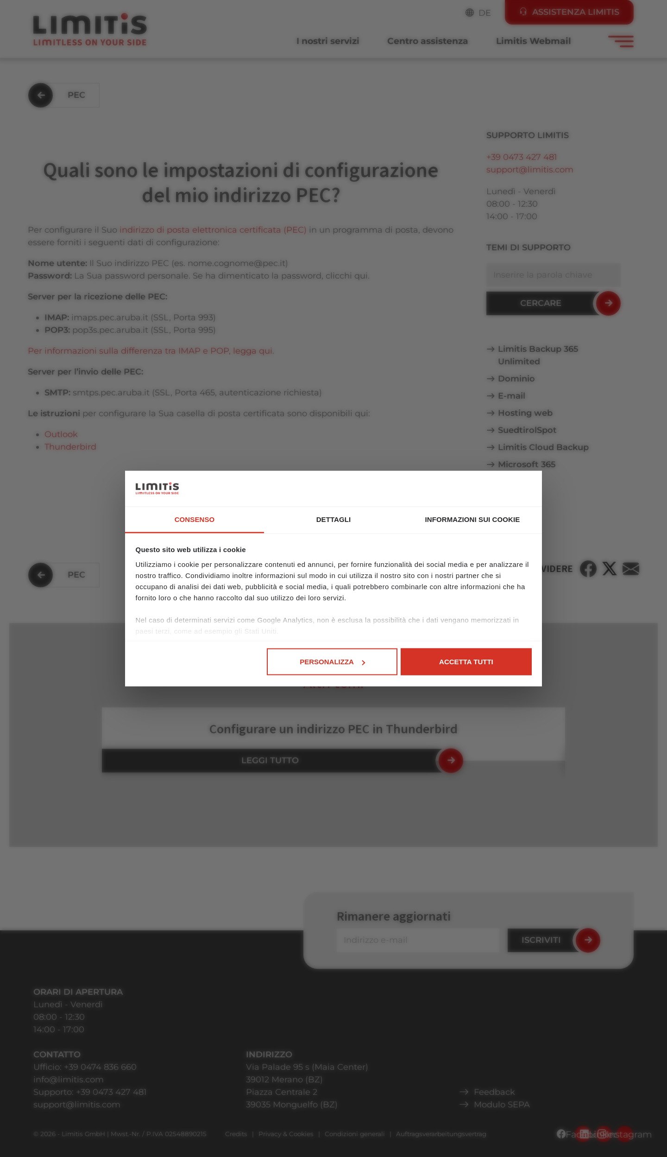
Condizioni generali (355, 1134)
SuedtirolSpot (527, 430)
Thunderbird (70, 447)
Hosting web (525, 413)
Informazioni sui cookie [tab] (472, 519)
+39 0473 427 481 (521, 157)
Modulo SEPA (502, 1105)
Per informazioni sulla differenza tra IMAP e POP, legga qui (150, 351)
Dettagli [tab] (333, 519)
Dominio (516, 379)
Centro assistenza (427, 41)
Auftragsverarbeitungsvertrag (441, 1134)
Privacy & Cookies (286, 1134)
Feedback (494, 1092)
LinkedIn (604, 1134)
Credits (236, 1134)
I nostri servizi (327, 41)
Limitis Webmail (533, 41)
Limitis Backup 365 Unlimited (538, 355)
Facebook (583, 1134)
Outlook (61, 434)
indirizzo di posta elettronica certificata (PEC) (214, 230)
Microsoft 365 (527, 464)
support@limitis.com (529, 170)
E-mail (511, 396)
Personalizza (332, 662)
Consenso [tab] (195, 519)
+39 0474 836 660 (100, 1067)
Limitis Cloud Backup (543, 447)
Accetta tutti (466, 662)
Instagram (625, 1134)
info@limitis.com (68, 1079)
